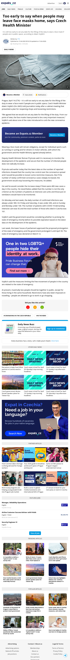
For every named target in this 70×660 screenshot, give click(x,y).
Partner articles (35, 444)
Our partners (35, 657)
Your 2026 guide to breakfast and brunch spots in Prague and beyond (34, 466)
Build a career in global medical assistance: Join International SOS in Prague (33, 490)
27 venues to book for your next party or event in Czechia (56, 489)
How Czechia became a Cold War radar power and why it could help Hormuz (12, 579)
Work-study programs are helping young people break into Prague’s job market (12, 490)
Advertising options (12, 648)
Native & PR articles (12, 651)
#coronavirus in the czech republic (17, 316)
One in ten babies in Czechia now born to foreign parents (58, 631)
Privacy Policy (57, 651)
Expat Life (49, 9)
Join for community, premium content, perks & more (25, 137)
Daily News (11, 9)
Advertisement (63, 236)
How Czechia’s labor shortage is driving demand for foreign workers (12, 466)
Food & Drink (39, 9)
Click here (55, 341)
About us (35, 651)
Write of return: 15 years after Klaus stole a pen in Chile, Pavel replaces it (33, 558)
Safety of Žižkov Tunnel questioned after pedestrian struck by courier (12, 631)
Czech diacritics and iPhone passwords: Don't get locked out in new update (58, 558)
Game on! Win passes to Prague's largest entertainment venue (54, 466)
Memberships (35, 648)
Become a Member (57, 135)
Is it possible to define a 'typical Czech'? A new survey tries (10, 558)
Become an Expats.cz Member (24, 133)
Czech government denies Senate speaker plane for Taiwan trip (11, 393)
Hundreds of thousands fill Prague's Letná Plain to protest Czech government (11, 609)
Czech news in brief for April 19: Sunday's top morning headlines (34, 393)
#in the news (41, 316)
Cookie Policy (57, 654)
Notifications (41, 95)
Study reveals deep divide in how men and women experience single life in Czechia (35, 610)
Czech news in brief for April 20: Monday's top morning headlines (34, 369)
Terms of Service (58, 648)
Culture (28, 9)
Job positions (12, 654)
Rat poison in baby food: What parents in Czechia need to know (12, 369)
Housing (59, 9)
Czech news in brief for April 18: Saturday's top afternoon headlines (56, 393)
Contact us (35, 654)
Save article (27, 95)
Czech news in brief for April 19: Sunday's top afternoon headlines (56, 369)
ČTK (19, 39)
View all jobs (35, 533)
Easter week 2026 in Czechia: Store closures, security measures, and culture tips (58, 609)
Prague (20, 9)
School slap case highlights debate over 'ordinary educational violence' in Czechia (57, 580)
